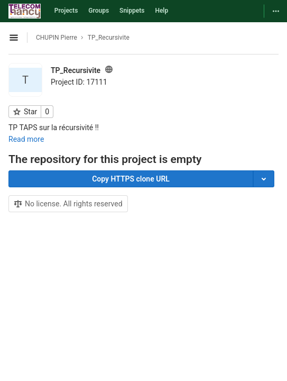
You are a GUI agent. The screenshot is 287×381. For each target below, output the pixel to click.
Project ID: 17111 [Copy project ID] (79, 82)
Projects (66, 10)
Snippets (131, 10)
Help (161, 10)
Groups (98, 10)
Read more (26, 139)
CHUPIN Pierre (56, 37)
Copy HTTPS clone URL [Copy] (131, 179)
